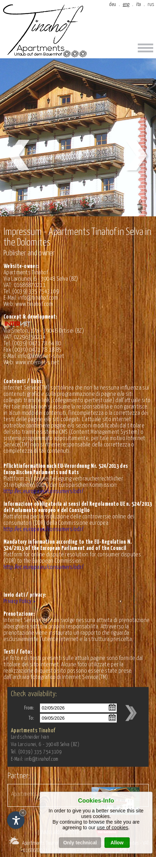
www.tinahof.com (34, 304)
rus (151, 4)
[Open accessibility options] (16, 820)
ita (138, 4)
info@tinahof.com (38, 298)
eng (126, 4)
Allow (116, 842)
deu (112, 4)
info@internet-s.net (41, 356)
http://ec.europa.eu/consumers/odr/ (43, 492)
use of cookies (112, 827)
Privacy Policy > (19, 601)
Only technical (80, 842)
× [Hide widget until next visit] (22, 812)
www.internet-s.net (37, 363)
